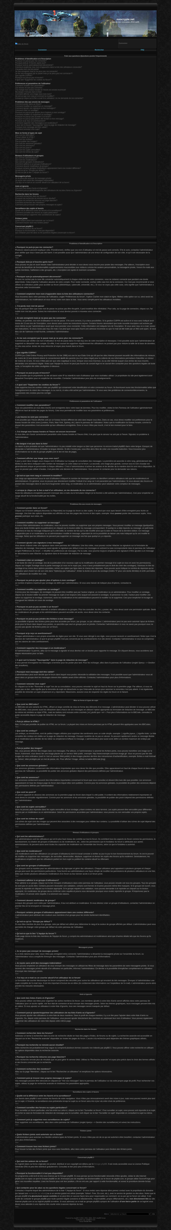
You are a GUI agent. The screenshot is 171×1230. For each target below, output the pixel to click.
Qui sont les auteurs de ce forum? (28, 228)
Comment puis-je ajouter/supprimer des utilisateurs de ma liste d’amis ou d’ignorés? (48, 190)
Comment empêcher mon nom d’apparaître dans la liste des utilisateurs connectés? (48, 67)
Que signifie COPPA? (24, 76)
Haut (16, 258)
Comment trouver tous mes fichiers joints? (32, 223)
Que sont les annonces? (25, 146)
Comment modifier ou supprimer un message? (33, 106)
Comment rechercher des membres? (30, 203)
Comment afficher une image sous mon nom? (33, 94)
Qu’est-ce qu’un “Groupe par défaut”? (30, 170)
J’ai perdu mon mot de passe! (27, 69)
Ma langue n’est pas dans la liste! (28, 92)
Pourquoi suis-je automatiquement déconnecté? (34, 65)
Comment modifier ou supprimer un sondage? (33, 115)
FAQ (142, 50)
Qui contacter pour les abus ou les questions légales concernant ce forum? (45, 233)
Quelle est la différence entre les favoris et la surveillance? (38, 210)
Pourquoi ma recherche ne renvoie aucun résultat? (35, 198)
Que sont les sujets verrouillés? (27, 150)
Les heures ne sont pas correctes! (28, 88)
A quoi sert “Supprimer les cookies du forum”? (33, 80)
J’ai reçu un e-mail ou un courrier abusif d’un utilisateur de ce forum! (42, 182)
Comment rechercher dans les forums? (30, 196)
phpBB (76, 1218)
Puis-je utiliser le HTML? (25, 137)
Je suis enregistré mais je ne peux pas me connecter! (36, 71)
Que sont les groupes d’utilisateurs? (29, 162)
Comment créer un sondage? (27, 110)
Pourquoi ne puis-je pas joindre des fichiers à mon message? (39, 119)
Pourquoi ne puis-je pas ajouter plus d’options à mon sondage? (40, 112)
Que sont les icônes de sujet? (27, 152)
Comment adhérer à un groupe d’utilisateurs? (33, 164)
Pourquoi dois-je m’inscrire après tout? (30, 63)
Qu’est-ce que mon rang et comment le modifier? (34, 96)
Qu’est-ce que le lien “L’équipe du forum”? (32, 172)
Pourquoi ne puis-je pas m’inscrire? (29, 78)
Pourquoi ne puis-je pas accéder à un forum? (33, 117)
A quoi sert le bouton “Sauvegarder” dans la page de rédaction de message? (45, 125)
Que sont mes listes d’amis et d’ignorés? (31, 188)
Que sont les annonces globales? (28, 143)
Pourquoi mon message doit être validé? (31, 127)
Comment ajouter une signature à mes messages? (35, 108)
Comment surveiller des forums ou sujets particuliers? (36, 213)
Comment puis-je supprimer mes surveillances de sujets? (38, 215)
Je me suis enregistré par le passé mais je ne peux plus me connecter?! (44, 73)
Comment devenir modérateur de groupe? (32, 166)
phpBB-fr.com (90, 1219)
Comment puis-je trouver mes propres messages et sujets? (38, 205)
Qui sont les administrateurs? (27, 158)
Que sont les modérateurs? (26, 160)
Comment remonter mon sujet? (27, 129)
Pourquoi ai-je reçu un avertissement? (30, 121)
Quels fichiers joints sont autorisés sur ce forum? (34, 221)
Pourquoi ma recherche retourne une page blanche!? (36, 200)
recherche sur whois (37, 1193)
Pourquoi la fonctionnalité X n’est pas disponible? (35, 231)
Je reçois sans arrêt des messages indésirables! (34, 180)
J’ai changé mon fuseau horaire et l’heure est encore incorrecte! (40, 90)
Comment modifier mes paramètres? (30, 86)
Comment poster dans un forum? (28, 104)
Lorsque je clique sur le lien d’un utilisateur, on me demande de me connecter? (49, 98)
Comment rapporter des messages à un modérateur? (36, 123)
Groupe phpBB (100, 1164)
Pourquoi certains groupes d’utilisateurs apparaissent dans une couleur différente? (48, 168)
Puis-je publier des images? (26, 141)
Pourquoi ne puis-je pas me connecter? (31, 61)
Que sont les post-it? (23, 148)
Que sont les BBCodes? (24, 135)
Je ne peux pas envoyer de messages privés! (33, 178)
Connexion (42, 50)
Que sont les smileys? (24, 139)
